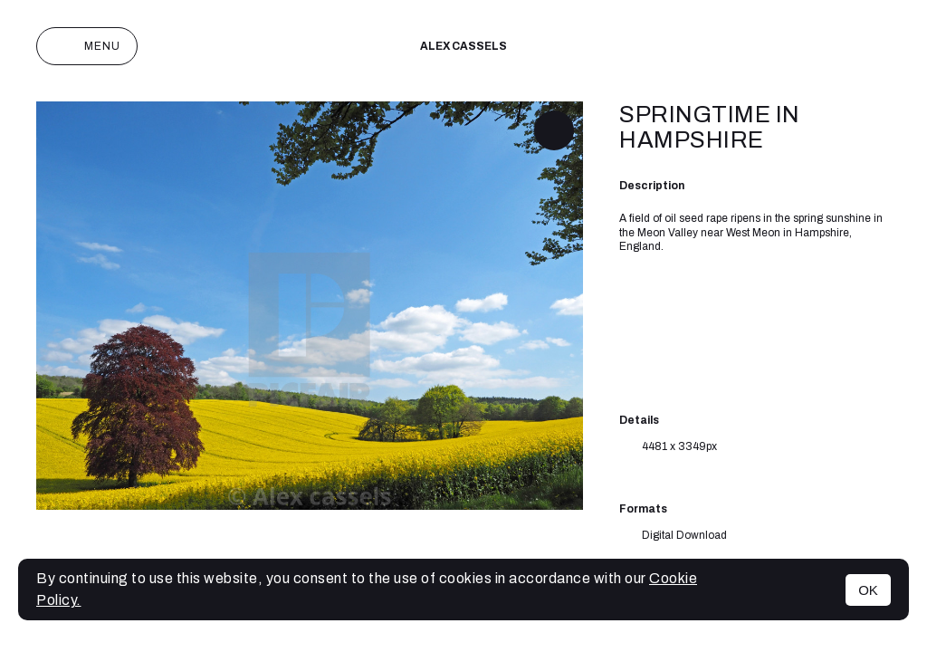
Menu (86, 46)
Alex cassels (463, 46)
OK (868, 590)
